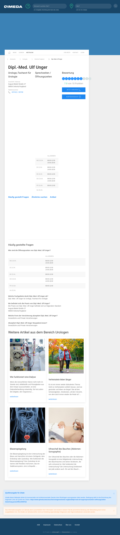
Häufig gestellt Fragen (18, 197)
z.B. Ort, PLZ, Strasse (81, 9)
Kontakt (75, 52)
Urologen (23, 59)
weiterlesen (14, 397)
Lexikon (21, 52)
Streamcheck (66, 532)
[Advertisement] (60, 31)
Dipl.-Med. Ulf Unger (55, 59)
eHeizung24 (55, 532)
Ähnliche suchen (39, 197)
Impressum (47, 525)
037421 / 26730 (17, 92)
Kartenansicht (73, 97)
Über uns (68, 525)
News (14, 52)
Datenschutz (58, 525)
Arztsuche (29, 52)
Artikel (53, 197)
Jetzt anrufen (74, 90)
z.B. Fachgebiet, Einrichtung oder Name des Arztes (46, 9)
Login (82, 52)
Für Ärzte (67, 52)
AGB (38, 525)
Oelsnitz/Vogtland (37, 59)
